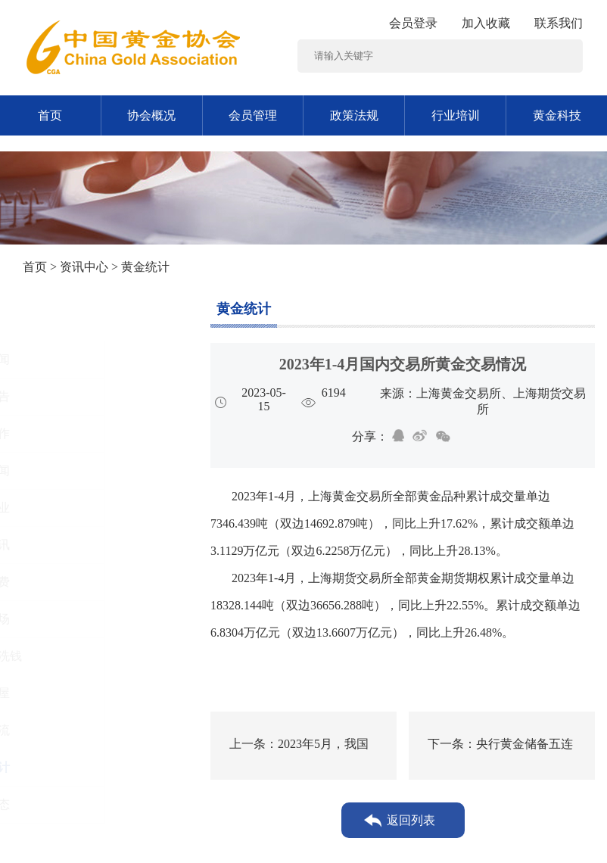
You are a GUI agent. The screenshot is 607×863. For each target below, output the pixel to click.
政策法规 (354, 115)
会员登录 (413, 23)
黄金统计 (243, 308)
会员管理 (253, 115)
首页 (50, 115)
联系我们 (558, 23)
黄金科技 (557, 115)
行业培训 (455, 115)
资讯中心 (84, 266)
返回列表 (411, 820)
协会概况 (151, 115)
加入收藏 (486, 23)
